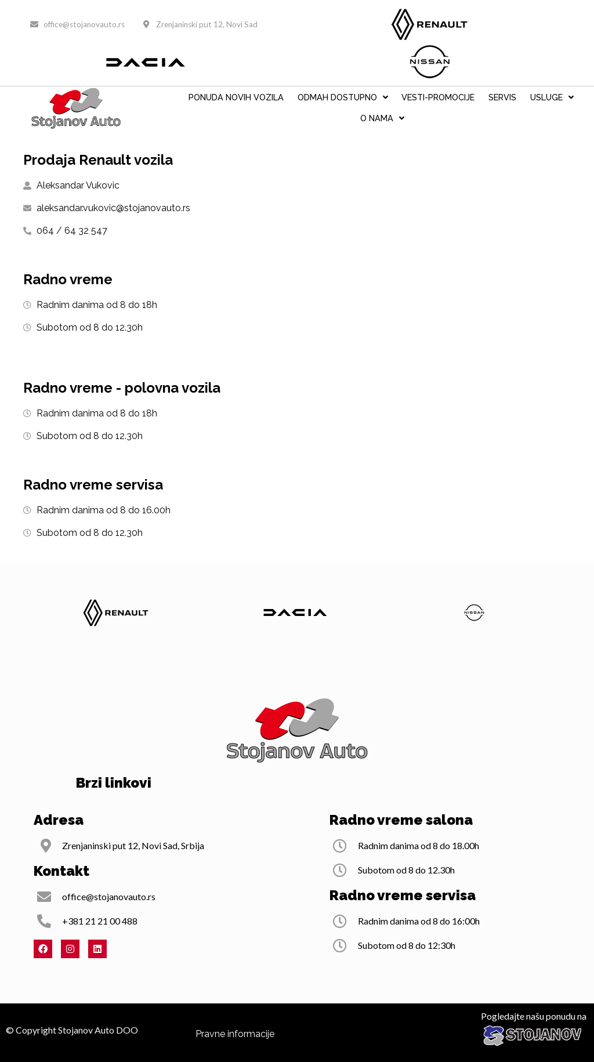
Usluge (552, 97)
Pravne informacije (234, 1033)
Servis (502, 97)
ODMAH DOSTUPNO (343, 97)
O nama (382, 118)
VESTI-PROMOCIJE (438, 97)
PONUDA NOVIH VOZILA (236, 97)
